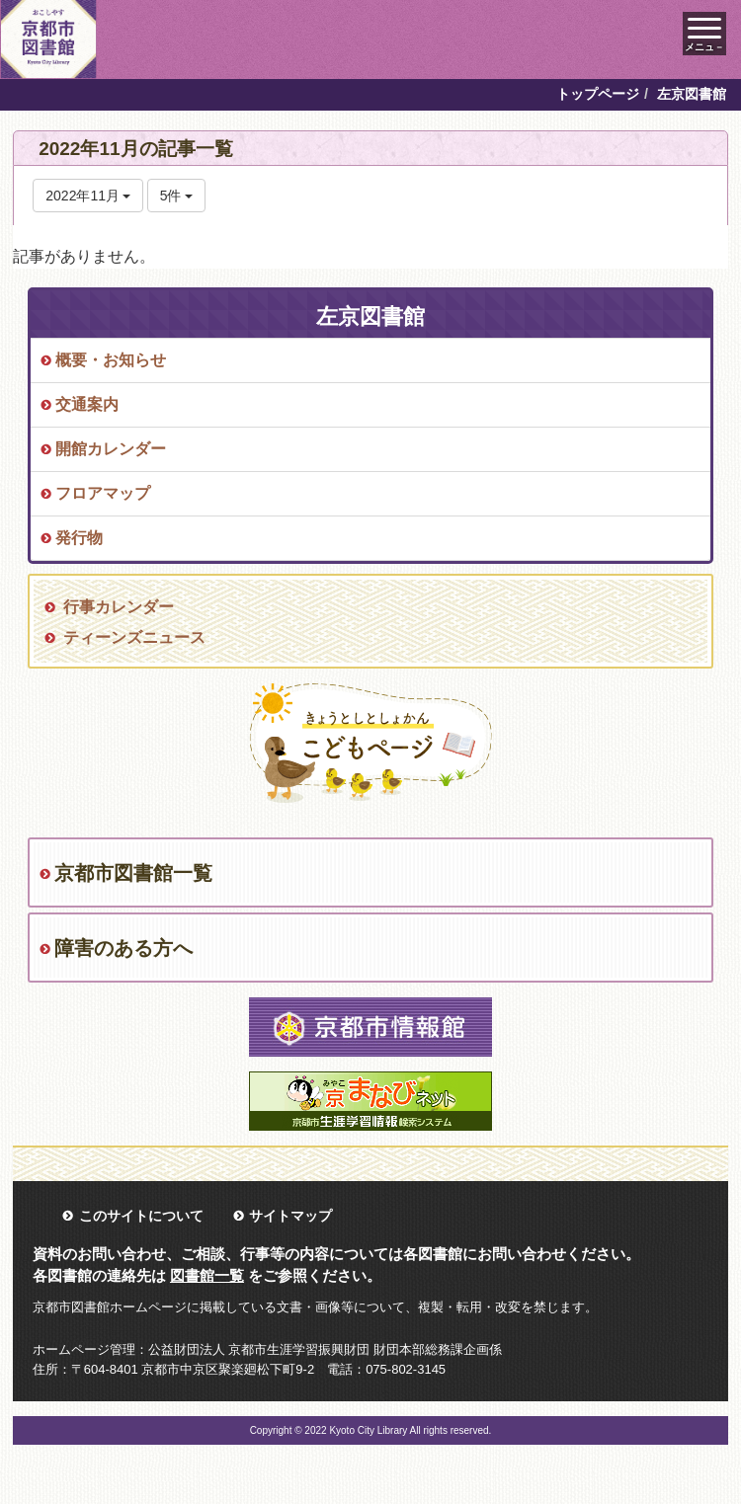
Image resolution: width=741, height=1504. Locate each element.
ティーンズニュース (134, 637)
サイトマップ (290, 1216)
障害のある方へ (123, 948)
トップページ (597, 94)
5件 (177, 195)
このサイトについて (141, 1216)
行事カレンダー (118, 606)
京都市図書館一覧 (133, 873)
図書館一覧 (207, 1275)
